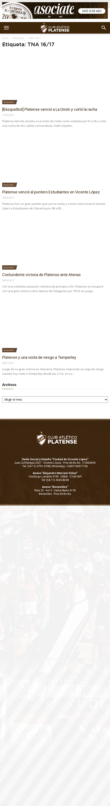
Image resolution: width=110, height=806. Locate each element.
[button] (104, 28)
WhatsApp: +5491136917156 (70, 466)
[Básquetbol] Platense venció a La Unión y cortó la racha (49, 109)
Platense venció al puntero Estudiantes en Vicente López (51, 192)
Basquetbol (8, 102)
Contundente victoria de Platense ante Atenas (41, 274)
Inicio (5, 38)
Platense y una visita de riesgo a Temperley (39, 357)
